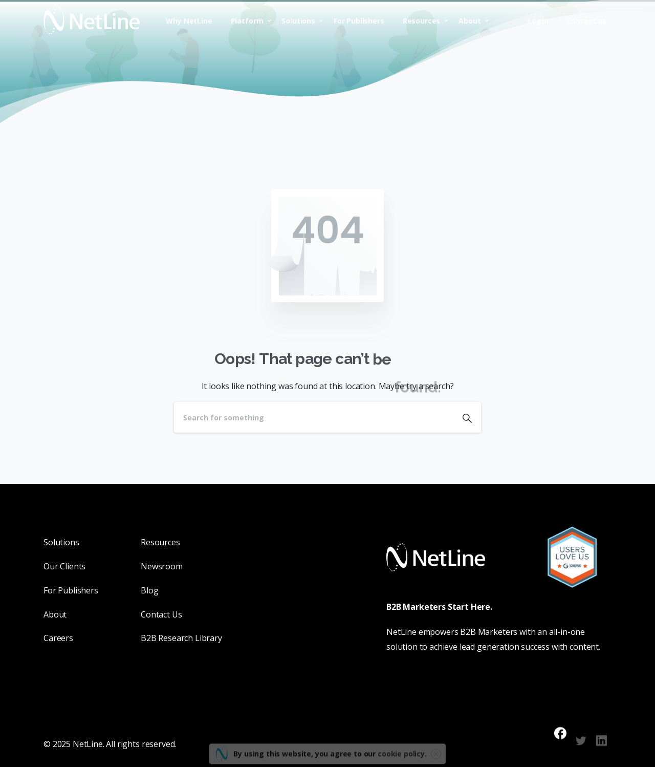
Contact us (586, 21)
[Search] (313, 417)
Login (538, 21)
